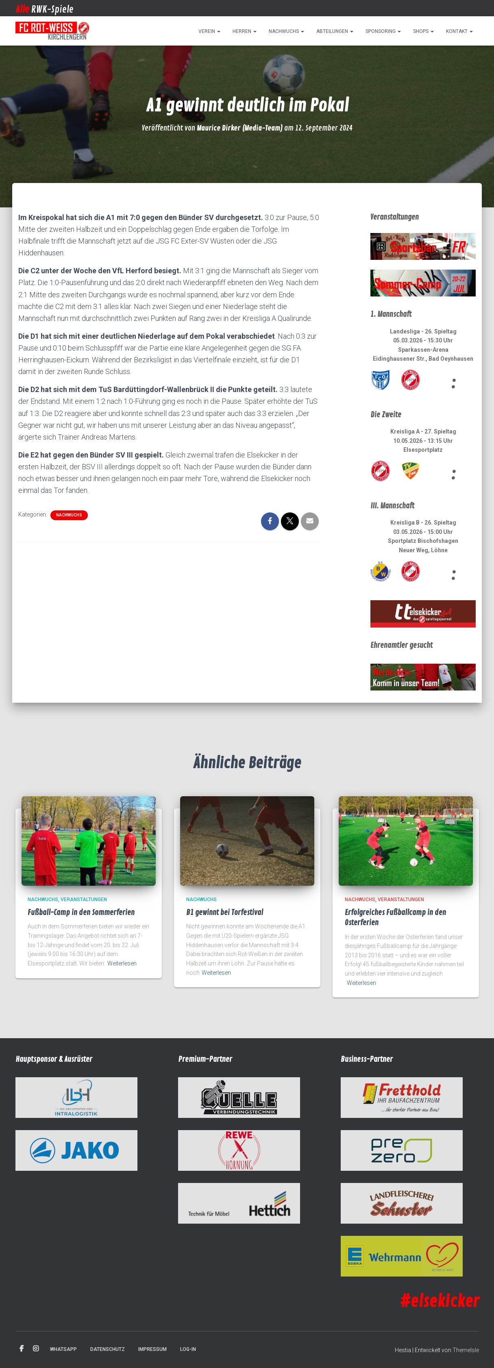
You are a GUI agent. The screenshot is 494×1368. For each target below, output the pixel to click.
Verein (209, 31)
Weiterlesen (122, 963)
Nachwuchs (286, 31)
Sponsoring (383, 31)
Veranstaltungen (84, 899)
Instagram (36, 1349)
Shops (423, 31)
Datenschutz (107, 1349)
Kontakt (459, 31)
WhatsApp (63, 1349)
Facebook (21, 1349)
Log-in (188, 1349)
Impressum (152, 1349)
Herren (245, 31)
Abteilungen (334, 31)
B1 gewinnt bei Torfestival (224, 912)
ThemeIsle (466, 1350)
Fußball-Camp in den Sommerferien (81, 912)
